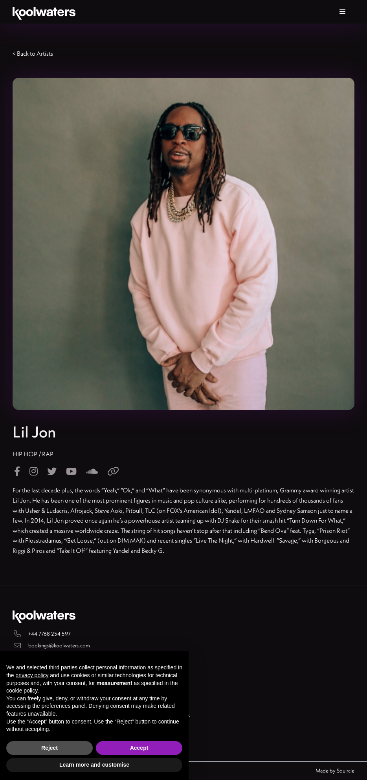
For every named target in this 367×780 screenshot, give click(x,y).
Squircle (345, 770)
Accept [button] (139, 748)
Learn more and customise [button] (94, 765)
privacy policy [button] (31, 675)
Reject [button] (49, 748)
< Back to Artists (33, 53)
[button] (342, 12)
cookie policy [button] (21, 690)
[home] (44, 12)
